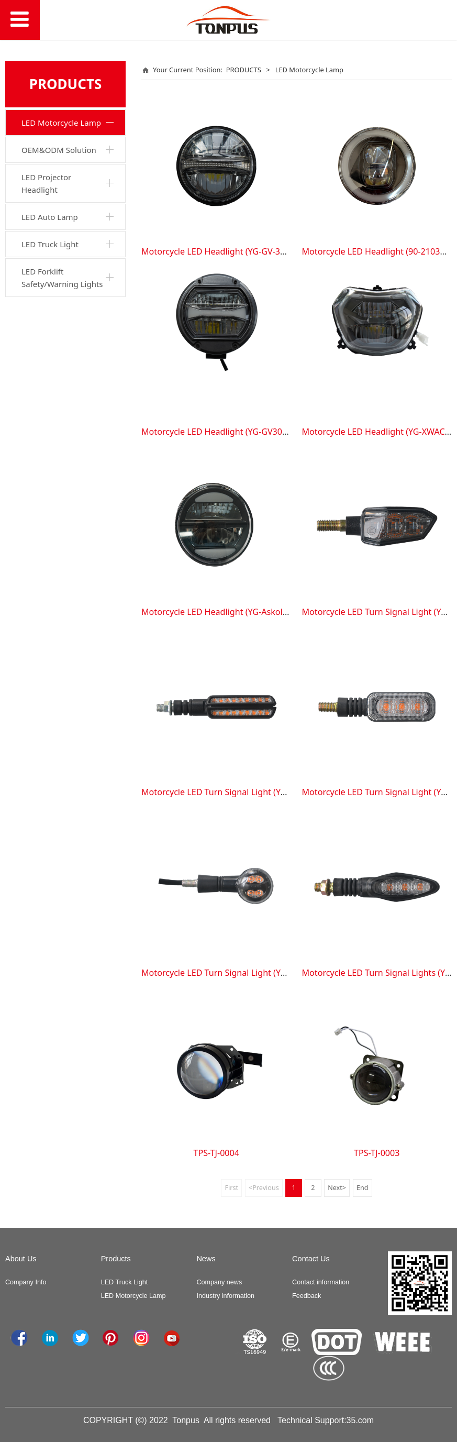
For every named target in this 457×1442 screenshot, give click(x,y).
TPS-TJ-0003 (376, 1153)
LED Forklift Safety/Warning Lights (62, 277)
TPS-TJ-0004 (216, 1153)
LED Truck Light (50, 244)
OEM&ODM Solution (58, 150)
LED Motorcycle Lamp (61, 122)
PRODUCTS (243, 69)
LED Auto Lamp (49, 217)
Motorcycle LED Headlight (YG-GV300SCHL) (225, 431)
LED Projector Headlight (46, 183)
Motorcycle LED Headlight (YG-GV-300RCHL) (227, 251)
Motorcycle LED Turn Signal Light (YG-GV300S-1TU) (240, 972)
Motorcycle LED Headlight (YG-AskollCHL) (222, 612)
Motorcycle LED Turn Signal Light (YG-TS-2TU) (230, 792)
